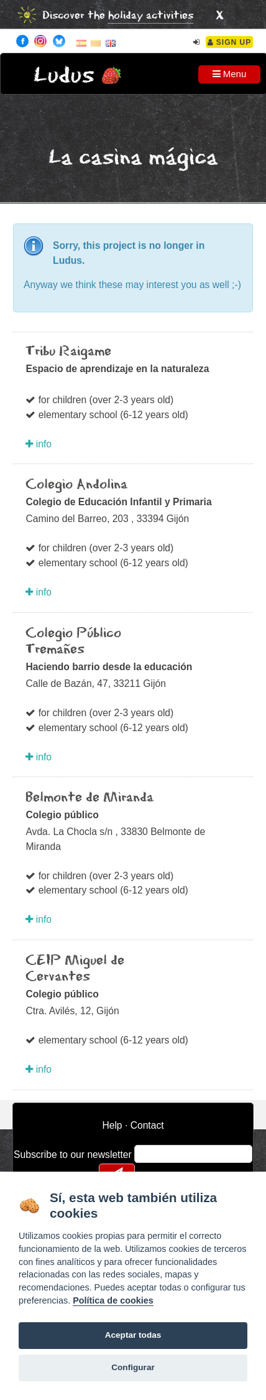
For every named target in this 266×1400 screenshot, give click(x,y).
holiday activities (150, 16)
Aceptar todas (133, 1335)
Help (112, 1125)
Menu (230, 73)
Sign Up (230, 42)
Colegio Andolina (76, 484)
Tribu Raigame (68, 351)
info (38, 444)
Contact (147, 1125)
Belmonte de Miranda (89, 797)
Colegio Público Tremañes (73, 641)
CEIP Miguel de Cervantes (74, 969)
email (152, 1153)
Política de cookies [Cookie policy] (113, 1300)
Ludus (64, 75)
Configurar (132, 1367)
